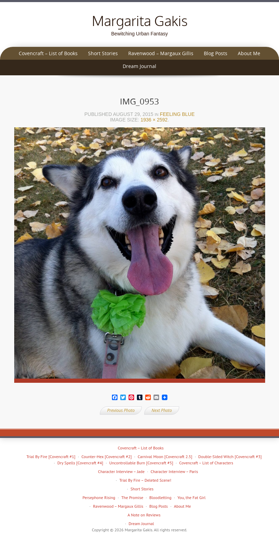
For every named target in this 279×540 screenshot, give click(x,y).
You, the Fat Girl (191, 497)
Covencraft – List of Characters (206, 462)
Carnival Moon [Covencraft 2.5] (165, 456)
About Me (249, 53)
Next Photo (161, 410)
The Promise (132, 497)
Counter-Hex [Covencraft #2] (106, 456)
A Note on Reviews (144, 514)
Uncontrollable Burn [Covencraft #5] (141, 462)
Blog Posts (215, 53)
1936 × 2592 (153, 120)
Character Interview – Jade (121, 471)
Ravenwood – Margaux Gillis (160, 53)
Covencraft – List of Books (48, 53)
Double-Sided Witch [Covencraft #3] (230, 456)
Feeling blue (177, 114)
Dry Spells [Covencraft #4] (80, 462)
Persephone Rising (98, 497)
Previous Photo (120, 410)
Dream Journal (139, 66)
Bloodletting (160, 497)
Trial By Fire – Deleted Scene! (145, 480)
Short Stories (103, 53)
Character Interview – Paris (174, 471)
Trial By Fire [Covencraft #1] (50, 456)
